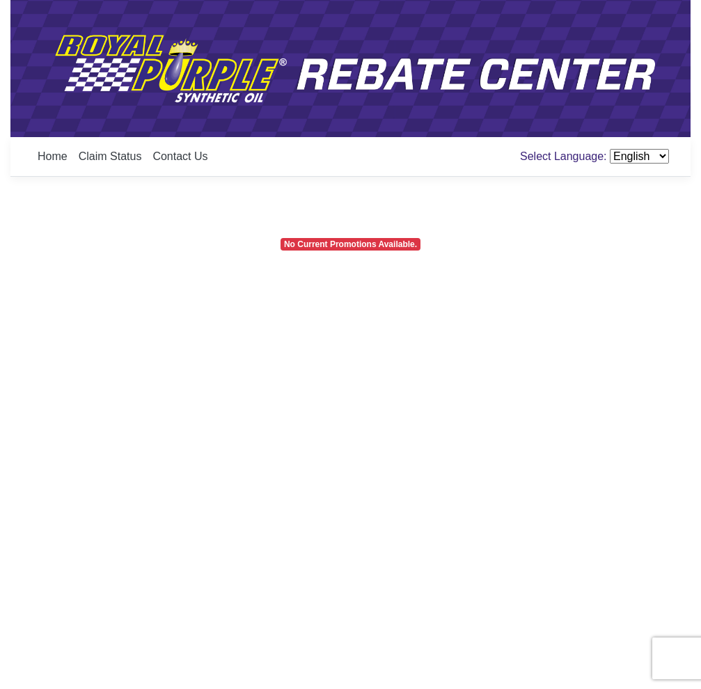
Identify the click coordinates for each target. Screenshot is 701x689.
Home (53, 156)
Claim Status (110, 156)
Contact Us (179, 156)
